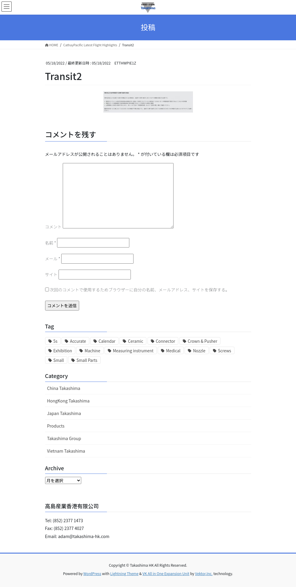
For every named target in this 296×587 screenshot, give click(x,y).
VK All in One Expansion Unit (165, 573)
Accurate (78, 341)
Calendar (107, 341)
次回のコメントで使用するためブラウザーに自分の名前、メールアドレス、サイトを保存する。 (140, 290)
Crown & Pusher (202, 341)
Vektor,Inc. (204, 573)
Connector (165, 341)
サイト (51, 274)
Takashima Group (64, 438)
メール (52, 259)
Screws (224, 351)
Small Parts (86, 360)
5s (55, 341)
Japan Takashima (64, 413)
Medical (173, 351)
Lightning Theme (124, 573)
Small (58, 360)
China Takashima (63, 388)
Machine (92, 351)
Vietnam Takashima (66, 451)
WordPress (92, 573)
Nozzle (199, 351)
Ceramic (135, 341)
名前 (50, 243)
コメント (53, 227)
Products (56, 426)
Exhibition (62, 351)
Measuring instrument (133, 351)
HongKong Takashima (68, 401)
